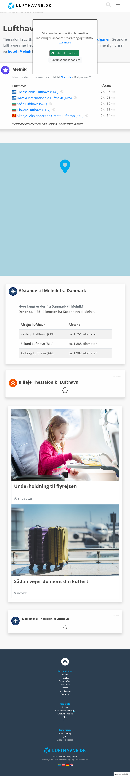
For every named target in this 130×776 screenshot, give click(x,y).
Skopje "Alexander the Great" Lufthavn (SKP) (50, 116)
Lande (65, 674)
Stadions (65, 694)
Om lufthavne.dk (65, 713)
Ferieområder (65, 681)
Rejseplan (65, 684)
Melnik (66, 77)
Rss (65, 720)
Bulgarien (14, 12)
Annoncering (65, 733)
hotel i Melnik (19, 51)
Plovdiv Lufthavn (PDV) (33, 110)
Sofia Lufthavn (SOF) (32, 104)
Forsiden (4, 12)
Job (65, 736)
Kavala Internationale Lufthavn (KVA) (44, 98)
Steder (65, 687)
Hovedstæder (65, 691)
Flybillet (65, 678)
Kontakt (65, 707)
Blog (65, 717)
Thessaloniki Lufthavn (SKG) (37, 92)
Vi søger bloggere (65, 740)
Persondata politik (63, 710)
